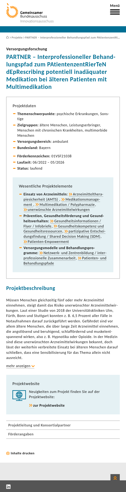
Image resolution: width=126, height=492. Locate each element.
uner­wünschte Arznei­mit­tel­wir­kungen (59, 209)
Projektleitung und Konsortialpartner (39, 425)
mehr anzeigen (18, 366)
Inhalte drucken (23, 453)
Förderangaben (21, 434)
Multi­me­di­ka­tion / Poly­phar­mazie (67, 204)
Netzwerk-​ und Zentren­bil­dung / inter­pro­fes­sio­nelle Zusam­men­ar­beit (65, 255)
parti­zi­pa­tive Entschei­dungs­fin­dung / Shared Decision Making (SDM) (64, 234)
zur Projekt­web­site (49, 405)
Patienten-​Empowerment (48, 241)
